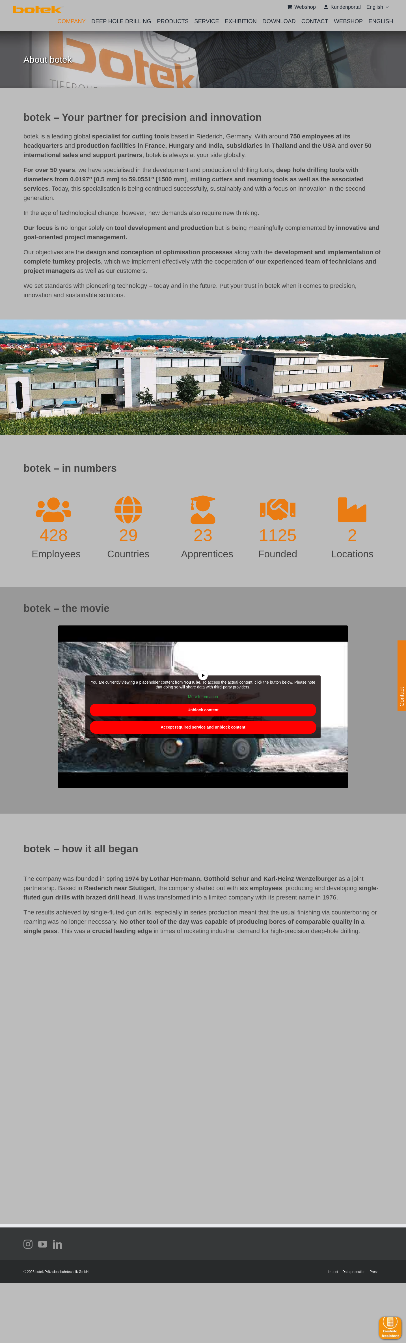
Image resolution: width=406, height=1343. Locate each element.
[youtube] (42, 1244)
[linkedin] (57, 1244)
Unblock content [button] (203, 710)
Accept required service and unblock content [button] (203, 727)
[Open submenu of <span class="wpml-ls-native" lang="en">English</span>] (386, 7)
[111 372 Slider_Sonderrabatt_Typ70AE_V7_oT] (38, 7)
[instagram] (28, 1244)
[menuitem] (374, 7)
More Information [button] (203, 696)
